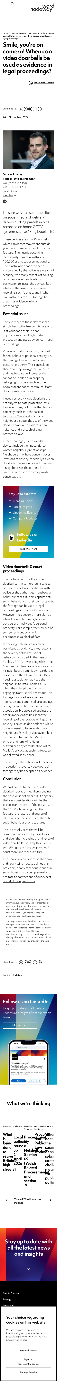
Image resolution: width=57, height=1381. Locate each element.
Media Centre (11, 1293)
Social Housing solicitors (19, 882)
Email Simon (10, 191)
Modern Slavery (12, 1351)
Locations (8, 1305)
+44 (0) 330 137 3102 (15, 183)
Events (7, 1317)
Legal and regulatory (14, 1345)
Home (5, 33)
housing (48, 275)
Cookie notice (11, 1333)
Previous (6, 1199)
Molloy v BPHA (13, 662)
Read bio (9, 195)
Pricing (7, 1299)
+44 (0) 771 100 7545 (15, 187)
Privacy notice (11, 1327)
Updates (33, 33)
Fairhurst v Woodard (16, 416)
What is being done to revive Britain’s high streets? (26, 1137)
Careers (7, 1311)
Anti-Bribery (10, 1360)
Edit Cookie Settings (14, 1339)
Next (50, 1199)
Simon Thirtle (12, 174)
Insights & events (19, 33)
